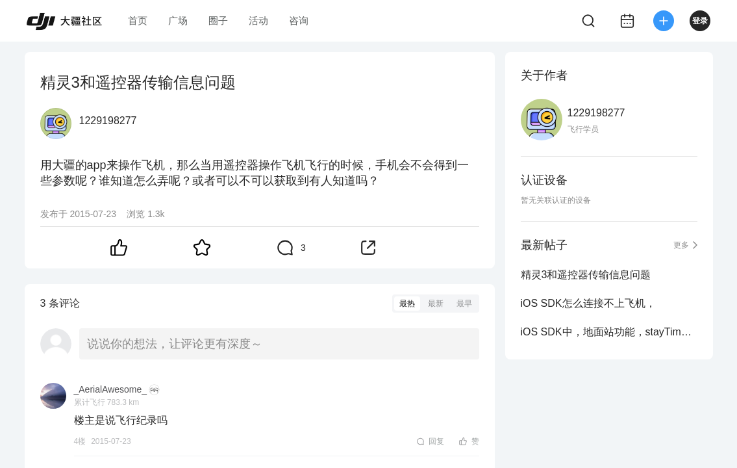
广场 (178, 20)
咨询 (298, 20)
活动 (258, 20)
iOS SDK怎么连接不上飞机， (588, 303)
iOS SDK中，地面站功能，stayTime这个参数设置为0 (609, 331)
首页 (137, 20)
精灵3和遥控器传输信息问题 (586, 274)
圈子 (218, 20)
